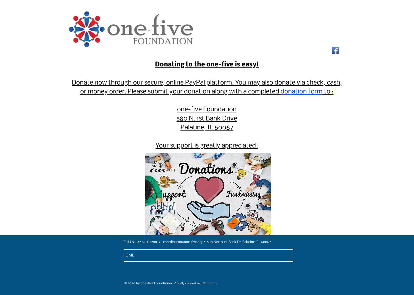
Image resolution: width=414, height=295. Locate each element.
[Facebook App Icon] (335, 50)
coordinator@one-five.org (183, 242)
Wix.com (209, 283)
